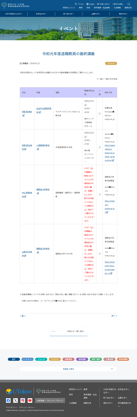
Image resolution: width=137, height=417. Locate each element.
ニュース (41, 359)
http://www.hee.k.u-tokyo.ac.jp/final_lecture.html (110, 153)
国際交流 (128, 7)
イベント (54, 359)
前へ (24, 315)
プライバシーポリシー (27, 407)
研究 (88, 7)
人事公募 (109, 359)
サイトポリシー (11, 407)
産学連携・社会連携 (102, 7)
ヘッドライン (27, 359)
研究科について (69, 7)
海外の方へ (123, 13)
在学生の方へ (41, 13)
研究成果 (82, 359)
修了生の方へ (68, 13)
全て (14, 359)
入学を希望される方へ (13, 13)
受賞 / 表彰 (96, 359)
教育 (81, 7)
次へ (113, 315)
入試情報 (117, 7)
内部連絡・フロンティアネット (50, 400)
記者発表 (68, 359)
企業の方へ (96, 13)
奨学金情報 (123, 359)
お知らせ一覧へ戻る (75, 331)
